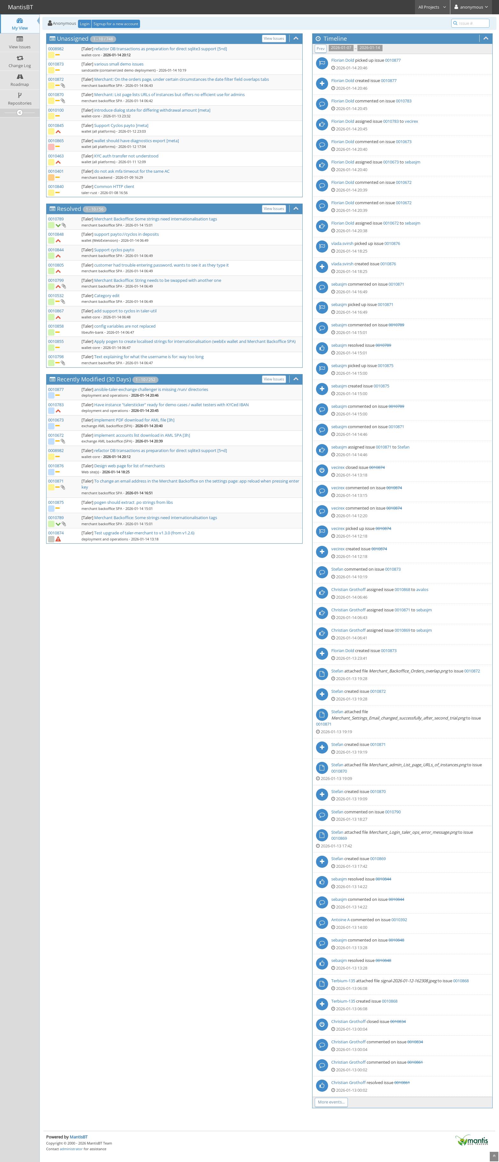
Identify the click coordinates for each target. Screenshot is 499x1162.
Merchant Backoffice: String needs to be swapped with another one (157, 280)
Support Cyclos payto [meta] (121, 125)
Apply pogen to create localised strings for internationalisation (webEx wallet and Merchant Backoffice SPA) (195, 341)
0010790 (393, 812)
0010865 (56, 140)
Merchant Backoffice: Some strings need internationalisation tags (155, 219)
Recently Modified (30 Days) (94, 379)
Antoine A (340, 919)
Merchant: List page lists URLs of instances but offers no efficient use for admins (169, 94)
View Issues (274, 38)
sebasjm (412, 162)
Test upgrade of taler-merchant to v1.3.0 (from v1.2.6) (144, 533)
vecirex (411, 121)
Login (84, 23)
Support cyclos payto (114, 250)
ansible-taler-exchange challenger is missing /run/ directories (151, 389)
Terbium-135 (343, 981)
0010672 (56, 435)
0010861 (415, 1062)
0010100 (56, 110)
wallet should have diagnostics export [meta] (136, 140)
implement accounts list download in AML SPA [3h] (142, 435)
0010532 (56, 295)
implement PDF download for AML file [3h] (134, 420)
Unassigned (72, 38)
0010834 (398, 1021)
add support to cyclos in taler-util (125, 311)
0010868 (402, 589)
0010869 (402, 630)
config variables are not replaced (125, 326)
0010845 (56, 125)
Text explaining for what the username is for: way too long (149, 356)
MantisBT (79, 1137)
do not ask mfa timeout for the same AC (132, 171)
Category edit (107, 295)
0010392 (399, 919)
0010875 (56, 502)
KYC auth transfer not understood (126, 156)
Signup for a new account (116, 23)
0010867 (56, 311)
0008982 (56, 49)
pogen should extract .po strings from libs (133, 502)
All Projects (432, 7)
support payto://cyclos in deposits (126, 234)
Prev (321, 48)
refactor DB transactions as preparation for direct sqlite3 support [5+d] (160, 49)
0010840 (56, 186)
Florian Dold (342, 60)
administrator (71, 1148)
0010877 (56, 389)
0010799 (56, 280)
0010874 (56, 533)
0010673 (56, 420)
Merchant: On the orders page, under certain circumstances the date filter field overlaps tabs (181, 79)
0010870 (56, 94)
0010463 (56, 156)
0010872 (56, 79)
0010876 (56, 466)
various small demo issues (119, 64)
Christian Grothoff (348, 589)
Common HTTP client (114, 186)
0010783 (56, 404)
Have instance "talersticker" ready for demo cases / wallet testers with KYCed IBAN (171, 404)
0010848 (56, 234)
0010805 (56, 265)
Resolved (69, 208)
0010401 (56, 171)
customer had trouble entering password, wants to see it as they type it (161, 265)
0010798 (56, 356)
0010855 (56, 341)
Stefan (403, 447)
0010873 (56, 64)
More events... (331, 1102)
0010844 (56, 250)
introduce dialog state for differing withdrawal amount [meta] (152, 110)
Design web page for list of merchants (129, 466)
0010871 (56, 481)
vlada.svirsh (342, 243)
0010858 (56, 326)
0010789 (56, 219)
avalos (422, 589)
